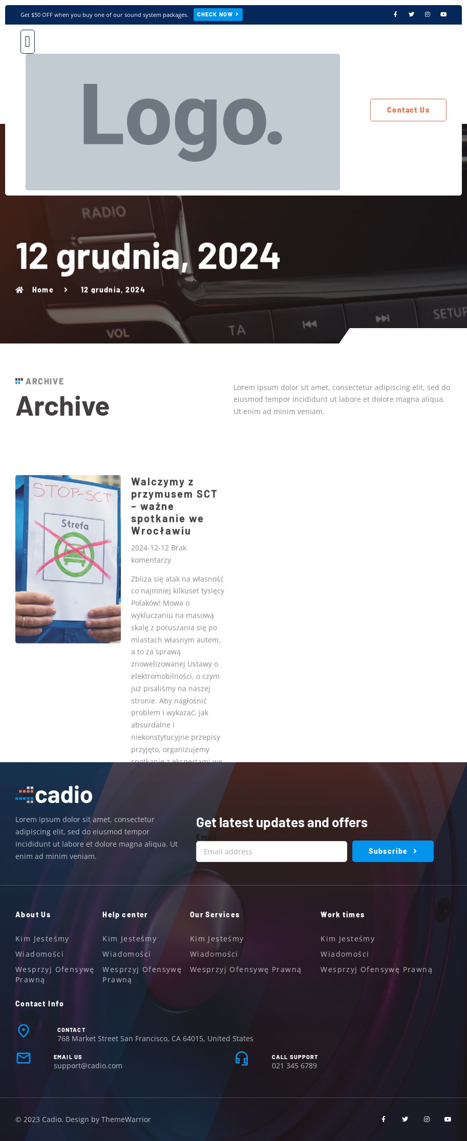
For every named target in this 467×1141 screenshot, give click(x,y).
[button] (27, 42)
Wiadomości (39, 954)
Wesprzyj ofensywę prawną (55, 974)
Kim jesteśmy (42, 938)
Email (206, 837)
